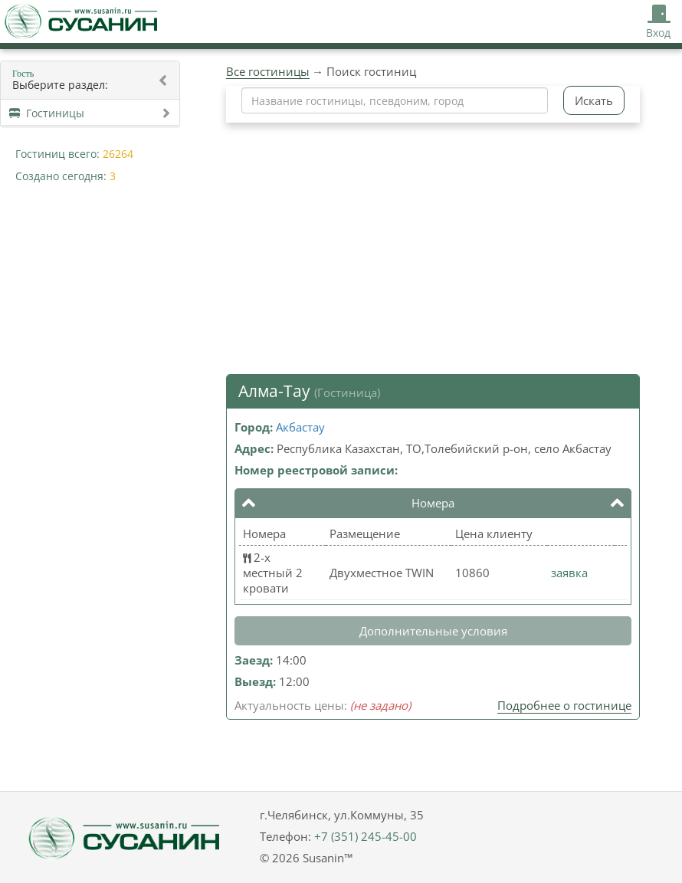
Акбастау (300, 427)
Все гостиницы (268, 71)
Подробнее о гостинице (564, 705)
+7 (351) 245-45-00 (365, 836)
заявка (569, 572)
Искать (594, 100)
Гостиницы (90, 113)
